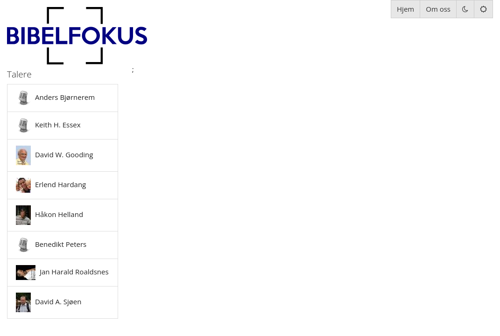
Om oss (438, 9)
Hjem (405, 9)
